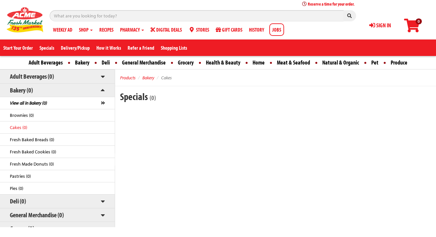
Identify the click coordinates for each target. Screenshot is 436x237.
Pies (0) (16, 188)
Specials (46, 47)
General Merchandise (144, 62)
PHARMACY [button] (132, 29)
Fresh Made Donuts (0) (32, 164)
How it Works (108, 47)
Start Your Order (18, 47)
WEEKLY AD (62, 29)
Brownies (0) (22, 115)
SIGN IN (380, 25)
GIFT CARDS (229, 29)
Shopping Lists (174, 47)
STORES (198, 29)
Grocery (186, 62)
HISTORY (256, 29)
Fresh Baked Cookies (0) (33, 152)
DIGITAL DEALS (166, 29)
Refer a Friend (141, 47)
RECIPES (106, 29)
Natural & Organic (340, 62)
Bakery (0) (21, 90)
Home (259, 62)
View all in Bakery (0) (28, 103)
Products (127, 78)
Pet (374, 62)
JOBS (276, 29)
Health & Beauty (223, 62)
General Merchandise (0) (37, 215)
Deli (106, 62)
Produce (399, 62)
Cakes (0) (18, 127)
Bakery (82, 62)
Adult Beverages (46, 62)
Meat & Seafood (293, 62)
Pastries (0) (20, 176)
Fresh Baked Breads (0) (32, 140)
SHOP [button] (86, 29)
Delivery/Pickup (75, 47)
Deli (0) (18, 201)
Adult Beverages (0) (32, 76)
